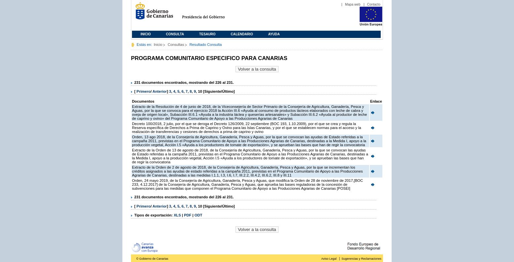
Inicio (146, 34)
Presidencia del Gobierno (209, 13)
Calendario (242, 34)
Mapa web (353, 4)
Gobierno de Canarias (152, 13)
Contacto (373, 4)
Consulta (175, 34)
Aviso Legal (328, 258)
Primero (143, 91)
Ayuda (274, 34)
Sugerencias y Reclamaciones (361, 258)
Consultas (176, 45)
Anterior (159, 91)
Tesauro (207, 34)
